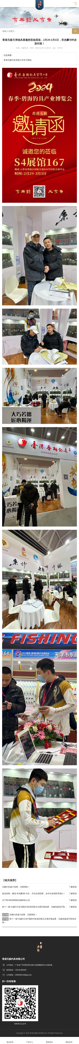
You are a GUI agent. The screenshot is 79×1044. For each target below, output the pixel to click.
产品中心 (29, 1040)
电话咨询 (10, 1040)
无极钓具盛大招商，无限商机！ (16, 887)
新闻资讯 (49, 1040)
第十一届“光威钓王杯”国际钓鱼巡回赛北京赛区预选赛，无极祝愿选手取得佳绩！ (37, 907)
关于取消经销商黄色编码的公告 (16, 900)
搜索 (75, 31)
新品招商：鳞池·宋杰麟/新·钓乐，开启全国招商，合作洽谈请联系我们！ (33, 893)
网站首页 (69, 1040)
